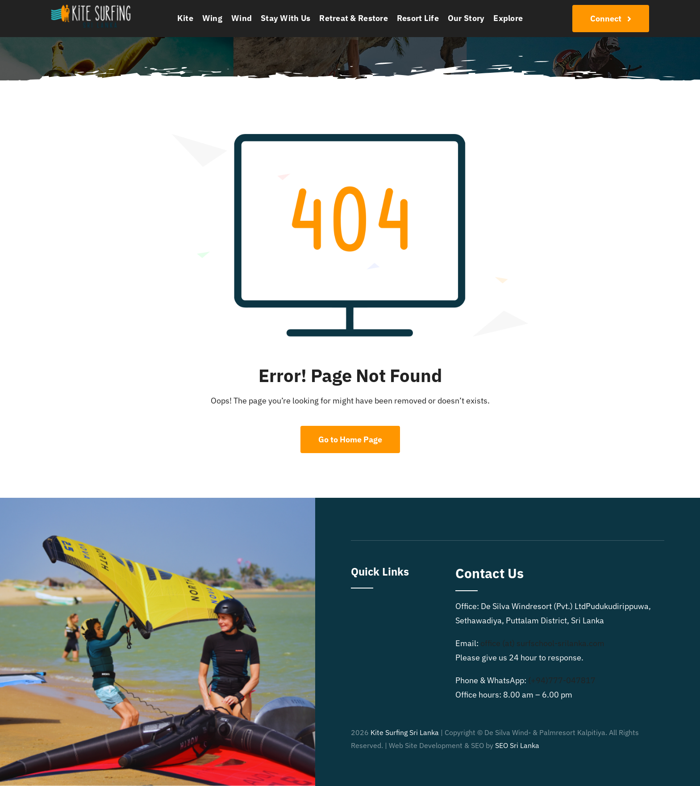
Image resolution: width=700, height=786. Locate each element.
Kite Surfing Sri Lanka (405, 732)
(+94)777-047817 (562, 680)
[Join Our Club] (610, 18)
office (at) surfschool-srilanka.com (542, 643)
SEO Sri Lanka (517, 745)
